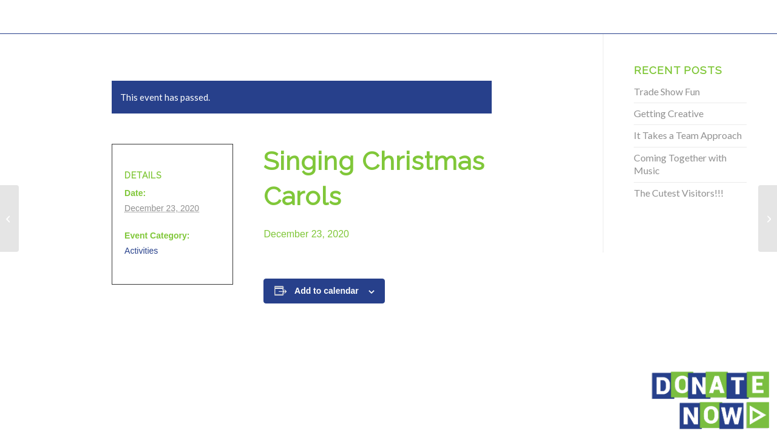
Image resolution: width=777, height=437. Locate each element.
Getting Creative (669, 113)
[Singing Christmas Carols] (9, 218)
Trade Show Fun (667, 91)
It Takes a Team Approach (688, 135)
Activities (141, 251)
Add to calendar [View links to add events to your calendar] (326, 291)
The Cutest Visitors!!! (679, 192)
